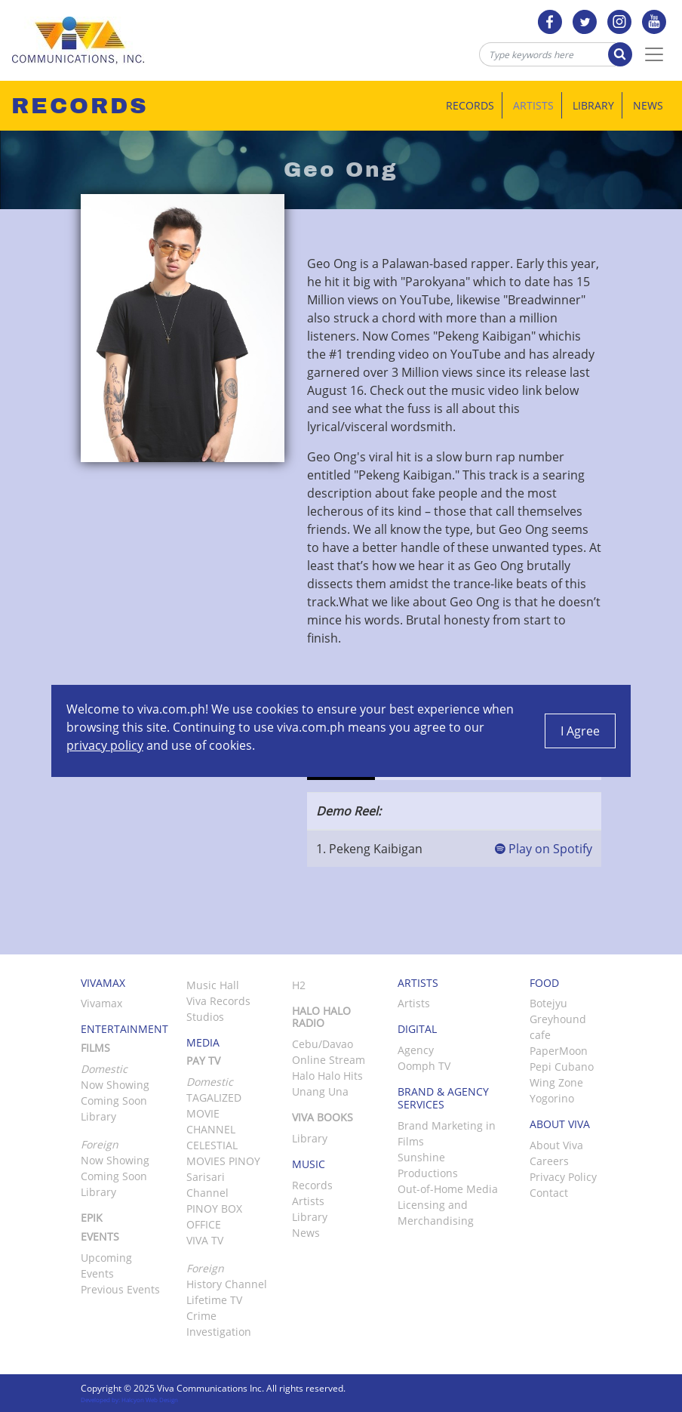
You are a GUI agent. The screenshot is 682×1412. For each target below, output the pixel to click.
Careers (549, 1161)
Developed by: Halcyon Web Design (129, 1399)
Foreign (205, 1268)
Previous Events (120, 1289)
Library (593, 105)
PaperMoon (559, 1051)
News (648, 105)
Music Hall (212, 985)
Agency (416, 1050)
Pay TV (203, 1060)
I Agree (580, 731)
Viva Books (322, 1117)
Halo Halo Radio (321, 1017)
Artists (533, 105)
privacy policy (104, 745)
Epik (92, 1217)
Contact (549, 1192)
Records (470, 105)
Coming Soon (114, 1100)
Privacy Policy (563, 1177)
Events (100, 1236)
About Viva (556, 1145)
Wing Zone (556, 1082)
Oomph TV (424, 1066)
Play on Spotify (543, 848)
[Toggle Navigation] (654, 54)
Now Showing (115, 1084)
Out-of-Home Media (448, 1189)
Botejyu (548, 1003)
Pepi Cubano (562, 1066)
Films (95, 1048)
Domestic (209, 1081)
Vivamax (101, 1003)
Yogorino (552, 1098)
